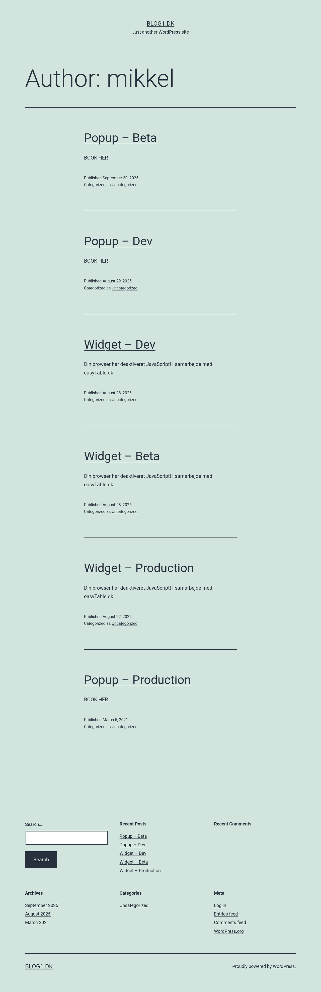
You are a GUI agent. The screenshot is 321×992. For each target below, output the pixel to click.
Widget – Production (139, 568)
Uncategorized (124, 184)
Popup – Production (137, 680)
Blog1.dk (161, 23)
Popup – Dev (118, 241)
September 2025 (41, 905)
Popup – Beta (120, 138)
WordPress (284, 966)
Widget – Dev (119, 344)
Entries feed (226, 914)
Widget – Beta (122, 456)
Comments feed (230, 922)
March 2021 (37, 922)
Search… (33, 824)
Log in (220, 905)
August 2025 (38, 914)
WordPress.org (229, 931)
